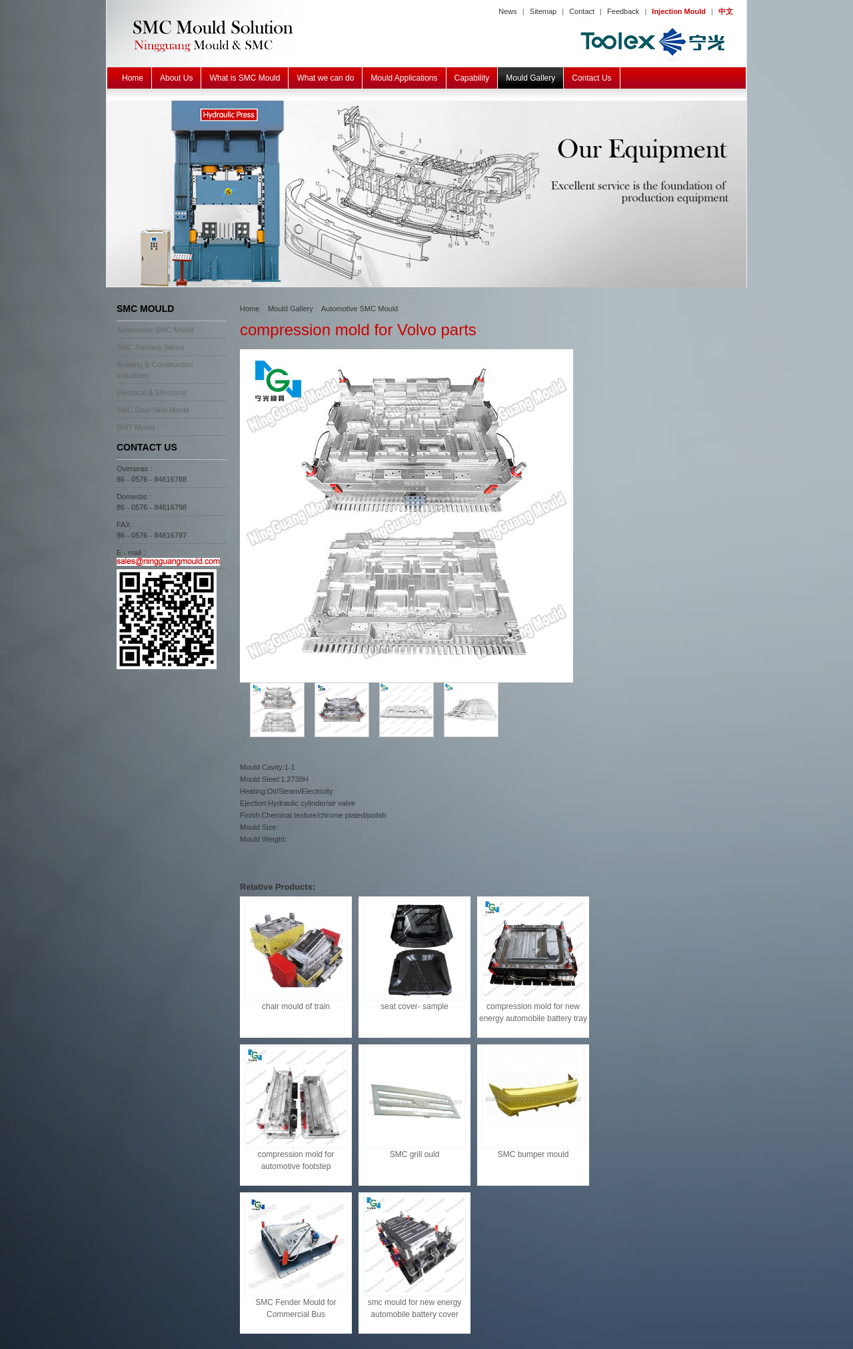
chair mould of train (296, 1006)
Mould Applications (404, 78)
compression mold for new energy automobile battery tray (533, 1012)
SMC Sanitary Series (151, 347)
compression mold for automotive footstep (296, 1160)
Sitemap (543, 11)
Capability (472, 78)
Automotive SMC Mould (155, 330)
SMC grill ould (415, 1154)
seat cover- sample (414, 1006)
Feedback (623, 11)
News (507, 11)
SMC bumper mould (533, 1154)
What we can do (325, 78)
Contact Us (591, 78)
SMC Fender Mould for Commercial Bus (295, 1308)
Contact (581, 11)
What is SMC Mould (244, 78)
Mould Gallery (530, 78)
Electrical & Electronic (152, 393)
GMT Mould (136, 427)
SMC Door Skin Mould (153, 410)
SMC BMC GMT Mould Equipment (426, 194)
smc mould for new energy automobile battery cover (415, 1308)
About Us (176, 78)
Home (132, 78)
